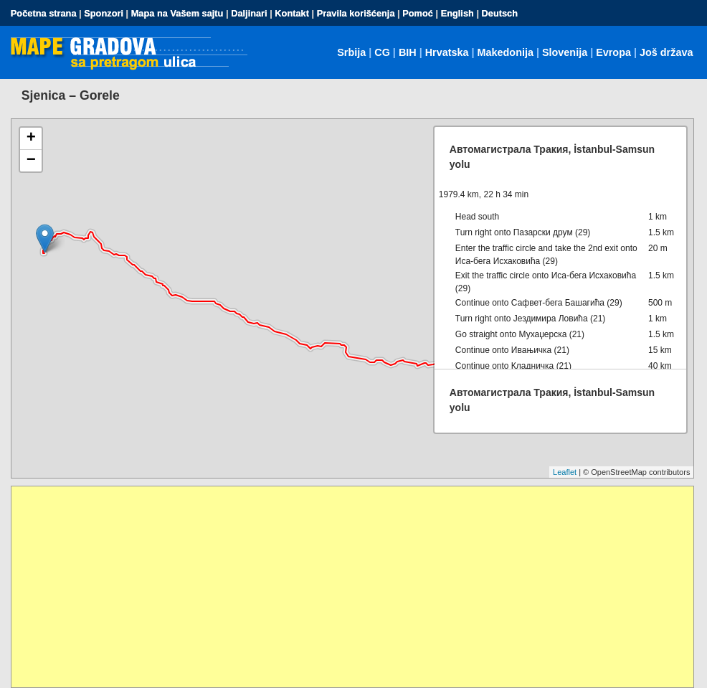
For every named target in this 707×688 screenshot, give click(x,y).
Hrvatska (447, 52)
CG (382, 52)
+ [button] (31, 138)
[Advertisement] (352, 586)
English (457, 13)
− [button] (31, 160)
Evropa (613, 52)
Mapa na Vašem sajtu (177, 13)
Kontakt (292, 13)
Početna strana (44, 13)
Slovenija (564, 52)
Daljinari (249, 13)
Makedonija (505, 52)
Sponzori (103, 13)
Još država (666, 52)
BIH (408, 52)
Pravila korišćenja (356, 13)
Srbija (351, 52)
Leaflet (564, 472)
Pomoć (417, 13)
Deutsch (500, 13)
